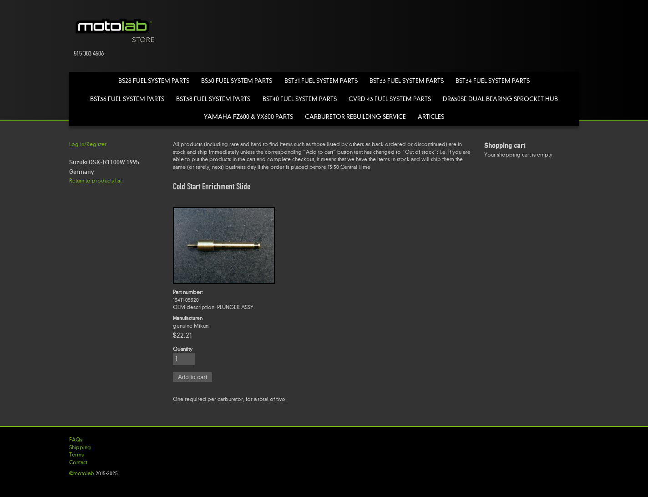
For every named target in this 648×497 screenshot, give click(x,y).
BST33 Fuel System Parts (407, 81)
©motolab (81, 473)
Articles (431, 117)
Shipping (80, 447)
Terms (76, 454)
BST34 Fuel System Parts (493, 81)
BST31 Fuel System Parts (321, 81)
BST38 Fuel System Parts (213, 99)
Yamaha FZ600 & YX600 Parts (248, 117)
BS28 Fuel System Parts (153, 81)
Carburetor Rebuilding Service (355, 117)
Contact (78, 462)
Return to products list (95, 181)
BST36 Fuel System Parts (127, 99)
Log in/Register (87, 144)
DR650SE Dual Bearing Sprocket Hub (500, 99)
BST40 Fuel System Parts (300, 99)
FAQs (75, 439)
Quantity (182, 349)
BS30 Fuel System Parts (236, 81)
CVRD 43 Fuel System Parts (390, 99)
